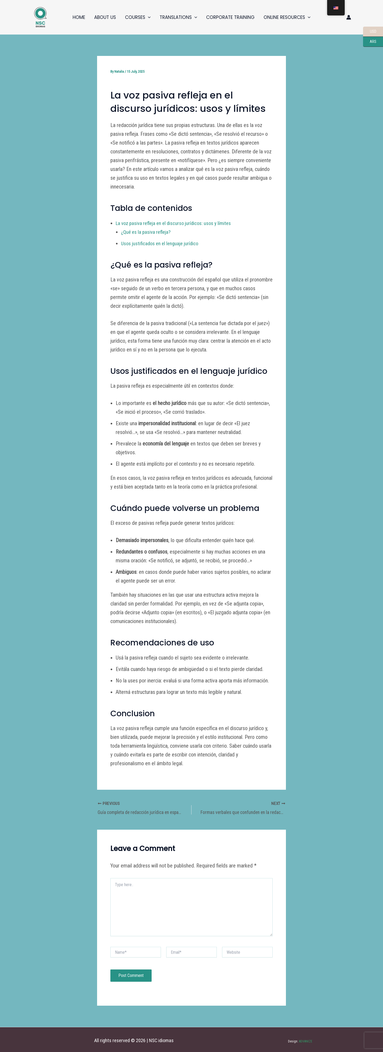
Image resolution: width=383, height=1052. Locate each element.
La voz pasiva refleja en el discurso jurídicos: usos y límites (177, 223)
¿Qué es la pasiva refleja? (147, 232)
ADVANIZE (305, 1039)
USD (369, 32)
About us (105, 17)
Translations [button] (178, 17)
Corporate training (230, 17)
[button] (148, 17)
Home (79, 17)
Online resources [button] (287, 17)
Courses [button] (138, 17)
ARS (369, 42)
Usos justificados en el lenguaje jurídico (162, 243)
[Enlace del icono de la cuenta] (348, 17)
